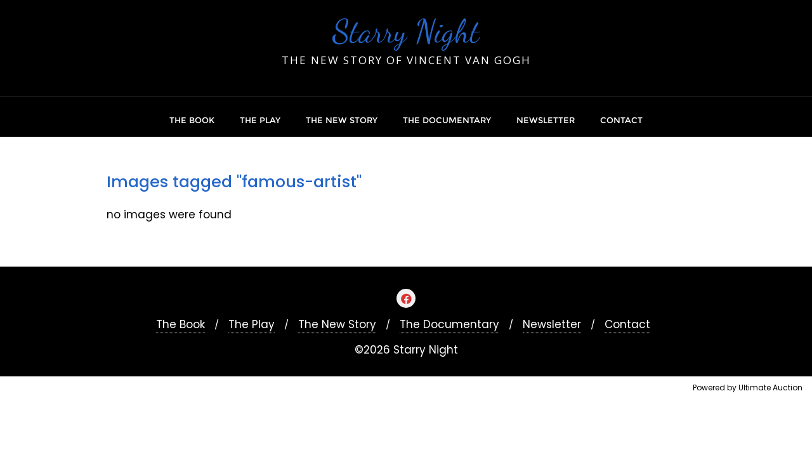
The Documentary (449, 324)
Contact (627, 324)
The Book (180, 324)
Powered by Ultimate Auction (747, 387)
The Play (251, 324)
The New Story (337, 324)
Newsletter (552, 324)
